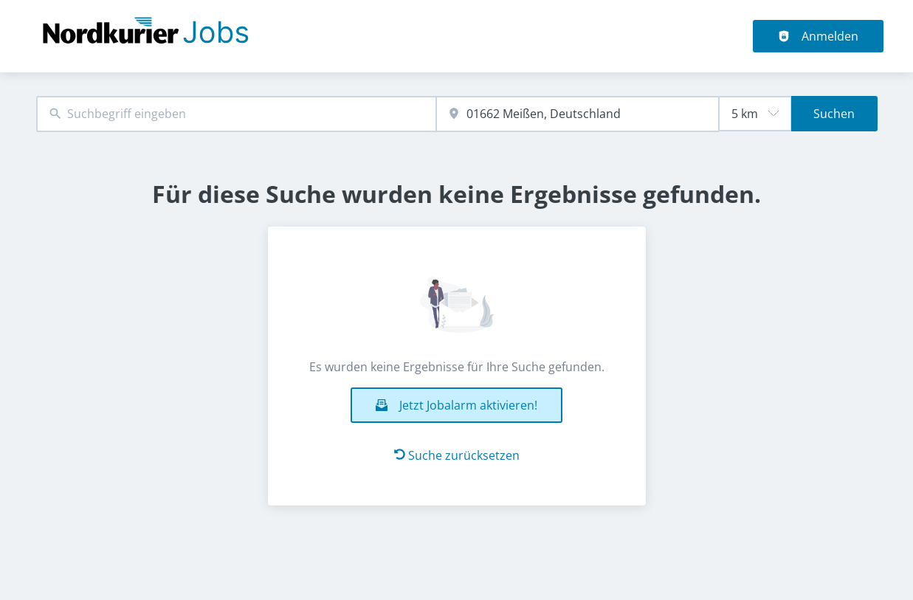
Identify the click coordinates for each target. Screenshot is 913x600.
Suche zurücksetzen (457, 455)
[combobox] (236, 114)
